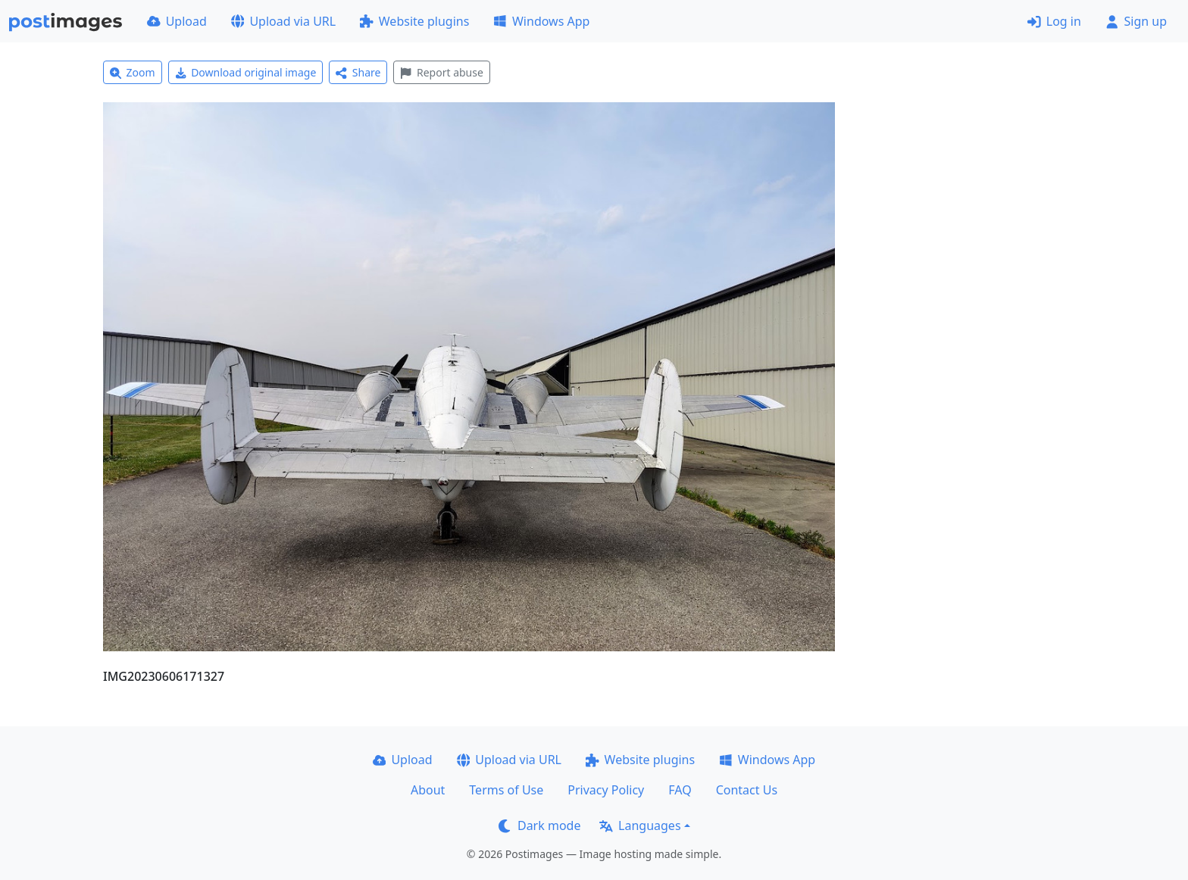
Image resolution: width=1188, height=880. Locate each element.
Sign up (1136, 21)
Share (358, 72)
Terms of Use (506, 790)
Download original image (246, 72)
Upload (177, 21)
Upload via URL (283, 21)
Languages (639, 825)
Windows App (541, 21)
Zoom (132, 72)
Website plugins (414, 21)
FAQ (679, 790)
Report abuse (441, 72)
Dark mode (539, 825)
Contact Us (746, 790)
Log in (1054, 21)
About (428, 790)
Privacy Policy (605, 790)
